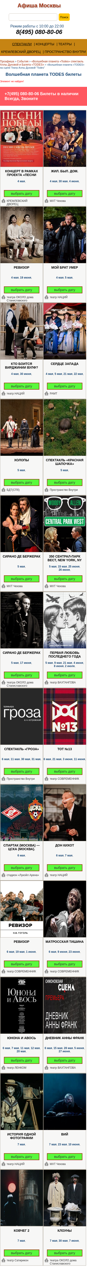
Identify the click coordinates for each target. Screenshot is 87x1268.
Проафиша (7, 61)
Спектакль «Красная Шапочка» (64, 462)
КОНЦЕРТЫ (45, 44)
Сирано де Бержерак (22, 556)
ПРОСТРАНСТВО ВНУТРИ (65, 52)
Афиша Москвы (39, 5)
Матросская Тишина (65, 941)
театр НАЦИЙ (58, 297)
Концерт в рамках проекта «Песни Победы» (21, 173)
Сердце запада (64, 364)
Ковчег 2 (21, 1230)
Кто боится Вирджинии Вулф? (21, 365)
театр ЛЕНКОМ (16, 1067)
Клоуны (65, 1230)
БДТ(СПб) (13, 489)
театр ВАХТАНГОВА (63, 682)
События (23, 61)
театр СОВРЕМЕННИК (64, 778)
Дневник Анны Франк (64, 1038)
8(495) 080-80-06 (39, 31)
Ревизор (21, 267)
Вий (64, 1134)
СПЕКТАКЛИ (22, 44)
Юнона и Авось (21, 1038)
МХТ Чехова (58, 201)
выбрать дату (21, 193)
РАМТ (53, 393)
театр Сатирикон (17, 1260)
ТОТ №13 (64, 749)
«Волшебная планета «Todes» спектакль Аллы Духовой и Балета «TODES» (42, 63)
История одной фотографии (21, 1136)
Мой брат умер (64, 267)
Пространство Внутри (64, 489)
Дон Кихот (64, 845)
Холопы (21, 460)
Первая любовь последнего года (65, 654)
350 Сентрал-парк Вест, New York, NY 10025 (65, 559)
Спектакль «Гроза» (21, 749)
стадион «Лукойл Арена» (23, 875)
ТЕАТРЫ (65, 44)
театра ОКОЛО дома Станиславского (20, 299)
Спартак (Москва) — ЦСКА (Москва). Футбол (21, 847)
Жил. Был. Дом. (64, 171)
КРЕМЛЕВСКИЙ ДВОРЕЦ (21, 52)
